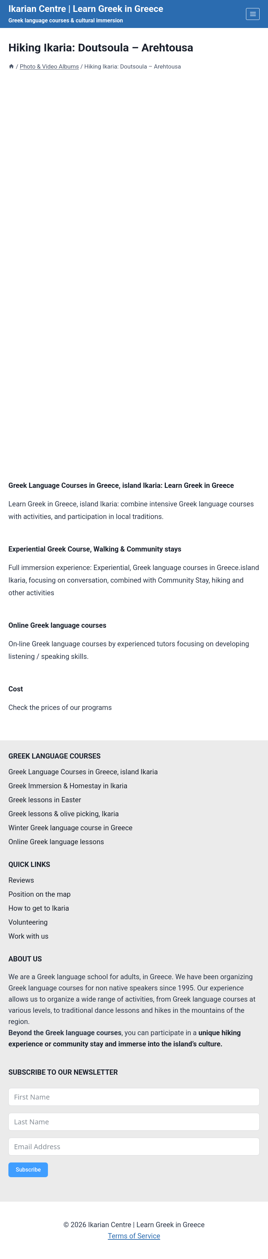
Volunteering (28, 922)
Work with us (28, 936)
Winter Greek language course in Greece (70, 828)
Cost (15, 689)
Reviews (21, 880)
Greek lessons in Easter (44, 800)
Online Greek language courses (57, 625)
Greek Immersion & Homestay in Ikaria (67, 786)
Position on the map (39, 894)
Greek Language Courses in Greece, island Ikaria (83, 772)
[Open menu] (253, 14)
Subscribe (28, 1169)
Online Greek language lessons (56, 842)
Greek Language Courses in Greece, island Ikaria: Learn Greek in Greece (121, 485)
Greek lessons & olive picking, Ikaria (63, 814)
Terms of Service (134, 1236)
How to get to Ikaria (38, 908)
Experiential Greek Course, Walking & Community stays (94, 549)
